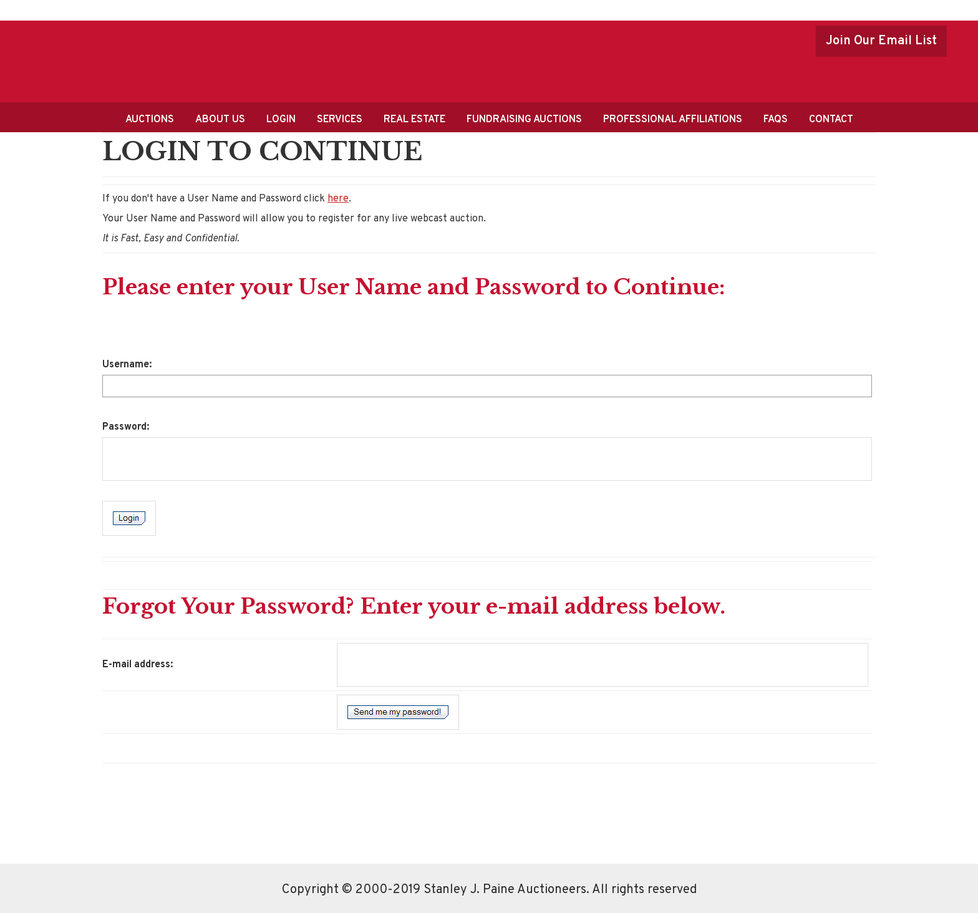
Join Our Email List (881, 41)
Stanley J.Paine (174, 60)
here (338, 199)
